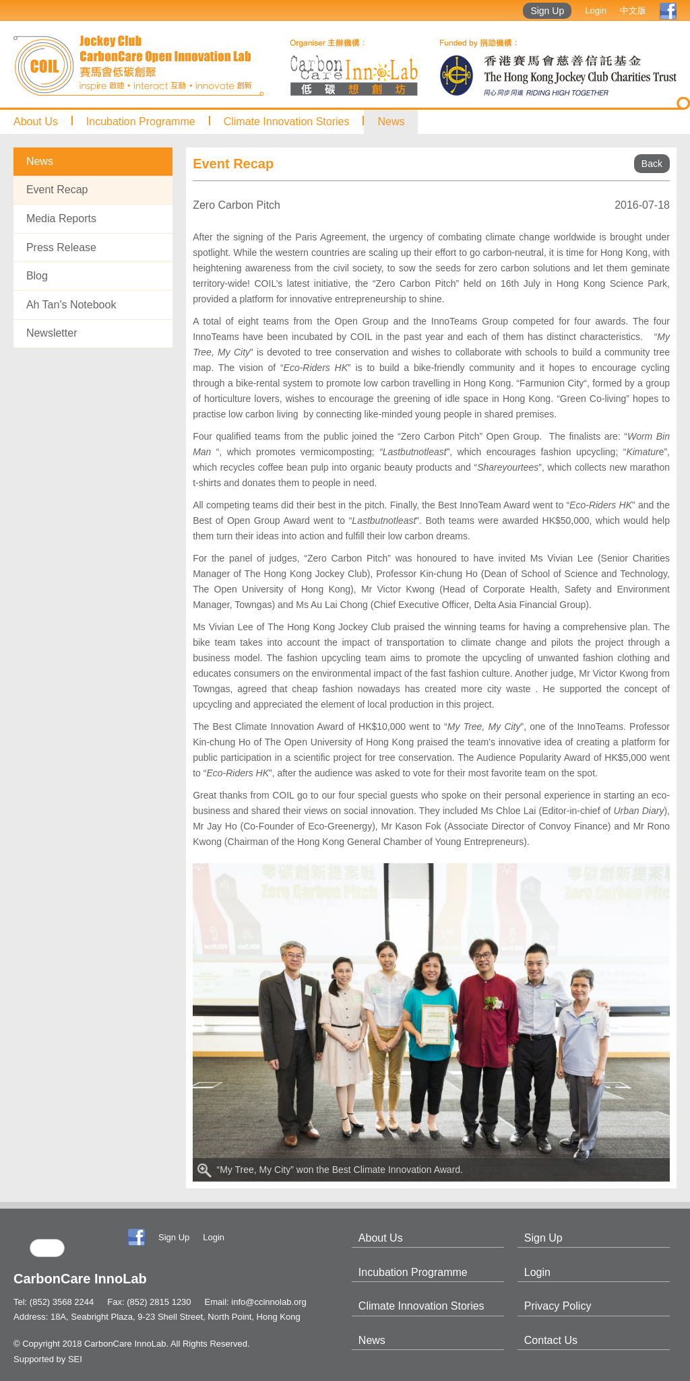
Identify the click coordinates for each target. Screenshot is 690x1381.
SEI (75, 1359)
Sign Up (547, 10)
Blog (37, 275)
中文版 (633, 10)
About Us (35, 121)
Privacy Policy (558, 1306)
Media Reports (61, 218)
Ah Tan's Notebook (71, 304)
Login (595, 10)
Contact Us (550, 1340)
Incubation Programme (140, 121)
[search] (47, 1248)
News (390, 121)
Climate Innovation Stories (287, 121)
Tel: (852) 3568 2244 (53, 1302)
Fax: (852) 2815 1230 (149, 1302)
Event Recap (57, 189)
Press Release (61, 247)
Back (651, 163)
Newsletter (51, 333)
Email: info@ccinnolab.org (256, 1302)
